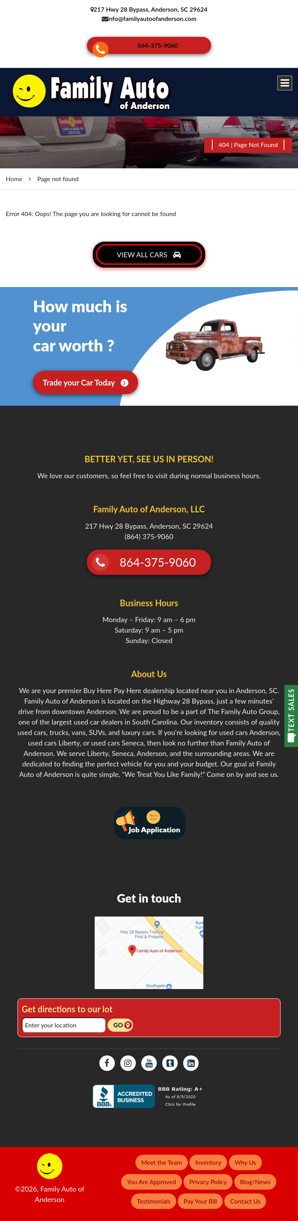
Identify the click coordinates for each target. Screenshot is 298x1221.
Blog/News (255, 1176)
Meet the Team (161, 1157)
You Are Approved (151, 1176)
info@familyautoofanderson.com (152, 18)
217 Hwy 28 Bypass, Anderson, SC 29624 (150, 9)
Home (14, 173)
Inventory (208, 1157)
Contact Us (245, 1196)
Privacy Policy (208, 1176)
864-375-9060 (161, 43)
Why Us (245, 1157)
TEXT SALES (291, 710)
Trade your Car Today (85, 377)
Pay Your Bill (200, 1196)
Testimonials (153, 1196)
